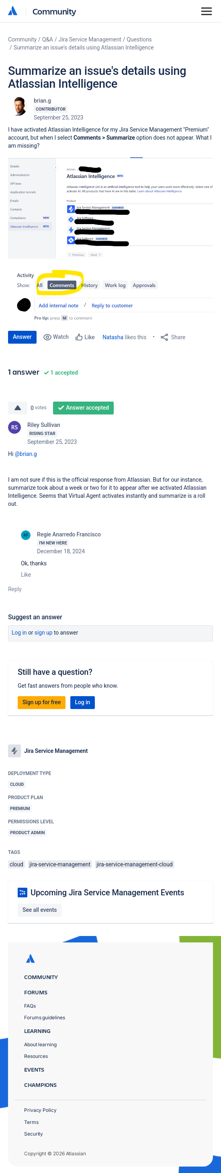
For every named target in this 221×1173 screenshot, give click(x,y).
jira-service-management (59, 864)
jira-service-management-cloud (134, 864)
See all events (40, 910)
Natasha (112, 337)
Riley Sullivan (43, 425)
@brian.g (26, 454)
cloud (16, 864)
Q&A (47, 39)
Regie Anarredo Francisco (69, 534)
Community (54, 11)
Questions (139, 39)
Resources (36, 1056)
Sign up (44, 632)
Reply (15, 589)
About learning (40, 1044)
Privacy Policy (40, 1110)
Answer (22, 337)
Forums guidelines (44, 1017)
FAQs (30, 1006)
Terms (31, 1122)
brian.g (42, 100)
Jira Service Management (90, 39)
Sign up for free (42, 702)
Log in (19, 632)
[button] (110, 207)
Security (33, 1134)
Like (26, 574)
